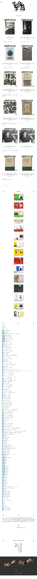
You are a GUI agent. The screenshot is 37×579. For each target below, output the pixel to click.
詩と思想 (4, 485)
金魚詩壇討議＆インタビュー (7, 343)
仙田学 (27, 522)
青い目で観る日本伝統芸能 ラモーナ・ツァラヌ (10, 490)
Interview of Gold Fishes (7, 340)
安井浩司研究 (4, 445)
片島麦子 (3, 522)
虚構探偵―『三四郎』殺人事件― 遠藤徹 (9, 383)
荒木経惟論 (4, 459)
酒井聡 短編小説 (5, 363)
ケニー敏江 (9, 522)
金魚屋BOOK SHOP (16, 573)
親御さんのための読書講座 (6, 512)
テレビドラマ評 (5, 501)
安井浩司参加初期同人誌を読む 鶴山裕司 (9, 451)
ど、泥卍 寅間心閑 (5, 352)
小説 (3, 505)
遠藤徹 (17, 521)
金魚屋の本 (3, 329)
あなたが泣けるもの (6, 422)
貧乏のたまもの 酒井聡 (6, 417)
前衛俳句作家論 (5, 442)
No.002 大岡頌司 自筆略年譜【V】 (27, 149)
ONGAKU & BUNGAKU (6, 499)
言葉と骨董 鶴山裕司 (6, 495)
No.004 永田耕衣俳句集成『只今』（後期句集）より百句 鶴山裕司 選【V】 (27, 93)
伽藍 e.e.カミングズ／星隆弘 (7, 371)
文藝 (4, 468)
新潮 (4, 464)
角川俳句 (4, 479)
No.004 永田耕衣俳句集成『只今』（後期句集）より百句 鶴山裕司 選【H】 (10, 93)
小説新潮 (5, 473)
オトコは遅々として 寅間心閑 (7, 354)
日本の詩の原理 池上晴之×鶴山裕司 (7, 416)
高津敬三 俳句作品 (5, 411)
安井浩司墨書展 (5, 335)
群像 (4, 465)
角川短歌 (4, 482)
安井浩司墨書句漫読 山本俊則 (7, 450)
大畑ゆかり (23, 521)
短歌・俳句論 (10, 63)
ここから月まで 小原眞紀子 (6, 405)
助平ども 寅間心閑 (5, 355)
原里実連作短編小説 (5, 349)
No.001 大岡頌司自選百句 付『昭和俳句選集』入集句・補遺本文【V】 (27, 178)
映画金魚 (4, 488)
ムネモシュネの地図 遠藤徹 (7, 389)
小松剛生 (13, 522)
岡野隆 (27, 521)
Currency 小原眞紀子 (5, 403)
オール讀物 (5, 471)
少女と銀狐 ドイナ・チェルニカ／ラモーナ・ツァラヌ (10, 372)
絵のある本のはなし (5, 510)
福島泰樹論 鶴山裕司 (6, 454)
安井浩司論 (4, 447)
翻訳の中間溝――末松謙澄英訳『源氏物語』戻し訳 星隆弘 (12, 436)
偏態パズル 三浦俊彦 (6, 399)
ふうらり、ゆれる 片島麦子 (7, 366)
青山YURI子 (8, 521)
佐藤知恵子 (19, 522)
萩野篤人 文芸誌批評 (6, 461)
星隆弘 (3, 525)
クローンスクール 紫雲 (6, 391)
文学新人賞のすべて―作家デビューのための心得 (10, 337)
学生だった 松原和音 (6, 360)
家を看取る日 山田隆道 (6, 400)
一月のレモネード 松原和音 (7, 362)
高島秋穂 (30, 522)
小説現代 (5, 476)
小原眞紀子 (30, 521)
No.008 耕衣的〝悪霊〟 (10, 37)
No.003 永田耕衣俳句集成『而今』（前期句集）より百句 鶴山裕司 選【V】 (27, 122)
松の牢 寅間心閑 (5, 357)
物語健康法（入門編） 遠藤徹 (7, 385)
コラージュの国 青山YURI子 (7, 351)
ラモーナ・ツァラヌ (29, 525)
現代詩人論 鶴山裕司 (6, 440)
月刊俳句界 (4, 481)
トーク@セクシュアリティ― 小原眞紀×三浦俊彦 (9, 413)
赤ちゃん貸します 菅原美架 (7, 394)
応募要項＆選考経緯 (6, 338)
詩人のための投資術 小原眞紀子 (7, 420)
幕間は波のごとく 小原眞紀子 (7, 346)
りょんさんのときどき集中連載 (7, 419)
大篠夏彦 (20, 521)
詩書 (3, 507)
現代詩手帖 (4, 487)
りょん (34, 525)
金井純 (6, 522)
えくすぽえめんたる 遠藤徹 (7, 388)
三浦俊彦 (12, 525)
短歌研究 (4, 484)
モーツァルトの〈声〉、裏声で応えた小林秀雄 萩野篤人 (11, 431)
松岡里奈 (6, 525)
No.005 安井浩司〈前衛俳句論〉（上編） (27, 65)
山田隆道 (21, 525)
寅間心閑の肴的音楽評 (6, 498)
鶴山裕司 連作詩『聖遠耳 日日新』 (7, 406)
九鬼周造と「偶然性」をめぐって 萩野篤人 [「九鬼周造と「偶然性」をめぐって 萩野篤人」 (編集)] (10, 433)
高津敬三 (33, 522)
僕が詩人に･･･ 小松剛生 (6, 397)
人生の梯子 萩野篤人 (6, 430)
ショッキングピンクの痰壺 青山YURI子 (8, 396)
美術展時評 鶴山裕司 (6, 496)
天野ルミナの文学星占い (6, 513)
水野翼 (15, 525)
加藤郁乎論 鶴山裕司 (6, 456)
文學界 (4, 462)
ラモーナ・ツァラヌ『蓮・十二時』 (8, 379)
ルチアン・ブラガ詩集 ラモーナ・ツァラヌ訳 (9, 380)
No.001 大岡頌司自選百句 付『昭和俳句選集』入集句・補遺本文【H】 (10, 178)
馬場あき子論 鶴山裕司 (6, 453)
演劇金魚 (4, 493)
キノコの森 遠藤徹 (6, 386)
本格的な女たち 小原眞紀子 (7, 348)
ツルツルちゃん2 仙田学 (6, 402)
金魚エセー (4, 425)
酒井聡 (16, 522)
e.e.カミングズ (4, 521)
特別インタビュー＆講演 (7, 341)
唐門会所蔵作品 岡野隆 (6, 448)
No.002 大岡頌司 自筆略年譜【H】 (10, 149)
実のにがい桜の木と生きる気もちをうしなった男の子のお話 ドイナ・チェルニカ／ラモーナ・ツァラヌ (17, 374)
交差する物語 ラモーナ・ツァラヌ (8, 423)
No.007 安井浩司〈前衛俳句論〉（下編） (27, 38)
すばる (4, 467)
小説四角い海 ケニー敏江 (6, 365)
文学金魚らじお (4, 331)
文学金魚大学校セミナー (6, 334)
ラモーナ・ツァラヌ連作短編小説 (7, 377)
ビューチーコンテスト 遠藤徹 (7, 382)
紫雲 (21, 522)
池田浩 (15, 521)
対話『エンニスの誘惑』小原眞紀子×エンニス (9, 414)
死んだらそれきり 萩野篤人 (7, 428)
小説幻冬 (5, 478)
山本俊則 (24, 525)
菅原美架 (24, 522)
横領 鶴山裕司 (5, 369)
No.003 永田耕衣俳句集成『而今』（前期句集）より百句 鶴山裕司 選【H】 (10, 122)
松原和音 (9, 525)
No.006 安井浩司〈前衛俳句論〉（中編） (10, 65)
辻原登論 (4, 439)
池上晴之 (12, 521)
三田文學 (5, 470)
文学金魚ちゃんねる (5, 332)
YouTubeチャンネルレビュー (7, 504)
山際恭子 (18, 525)
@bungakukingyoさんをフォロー (21, 531)
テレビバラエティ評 (5, 502)
